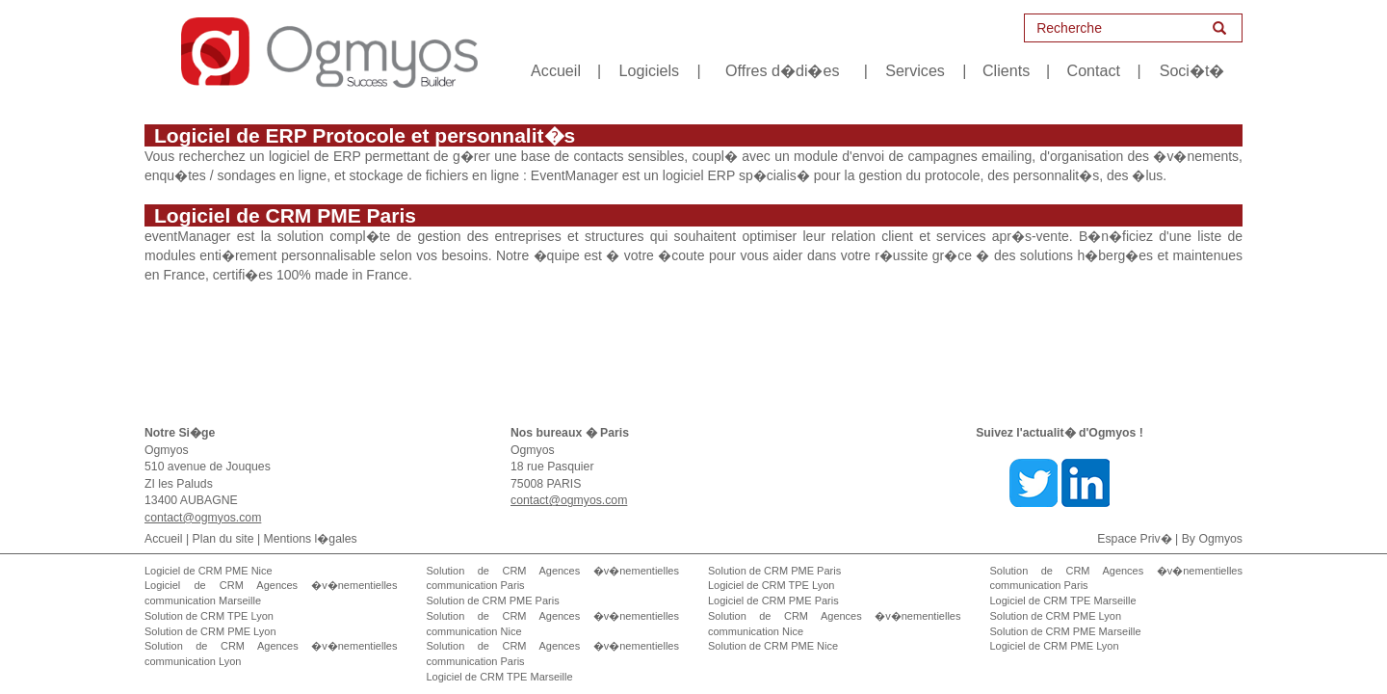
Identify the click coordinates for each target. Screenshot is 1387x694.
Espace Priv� (1134, 539)
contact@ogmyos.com (202, 517)
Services (915, 70)
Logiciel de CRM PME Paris (773, 600)
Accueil (556, 70)
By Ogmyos (1212, 539)
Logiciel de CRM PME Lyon (1054, 646)
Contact (1093, 70)
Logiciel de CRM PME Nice (208, 570)
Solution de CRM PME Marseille (1065, 631)
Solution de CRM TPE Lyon (209, 616)
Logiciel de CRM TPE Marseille (500, 676)
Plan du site (223, 539)
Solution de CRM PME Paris (493, 600)
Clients (1006, 70)
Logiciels (649, 70)
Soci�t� (1192, 70)
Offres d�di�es (782, 70)
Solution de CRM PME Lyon (210, 631)
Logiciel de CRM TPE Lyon (771, 585)
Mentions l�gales (310, 539)
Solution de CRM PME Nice (773, 646)
